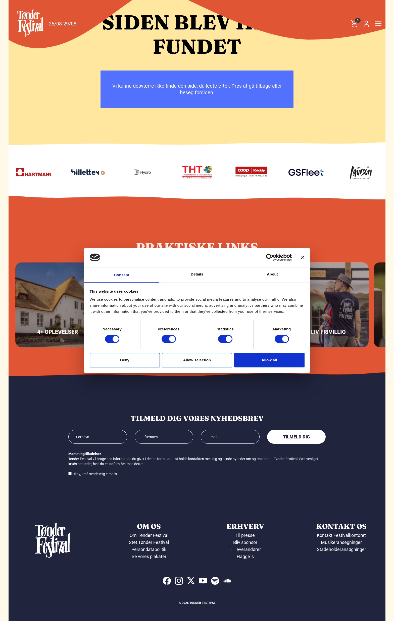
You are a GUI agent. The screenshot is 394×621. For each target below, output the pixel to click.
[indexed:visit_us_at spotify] (215, 581)
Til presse (245, 535)
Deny (124, 360)
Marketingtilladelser (84, 454)
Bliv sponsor (245, 542)
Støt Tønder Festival (149, 542)
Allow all (269, 360)
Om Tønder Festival (149, 535)
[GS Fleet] (356, 172)
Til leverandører (245, 549)
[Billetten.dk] (138, 172)
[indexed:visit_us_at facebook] (167, 581)
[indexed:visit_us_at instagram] (179, 581)
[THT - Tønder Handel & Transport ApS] (247, 172)
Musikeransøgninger (341, 542)
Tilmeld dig (296, 436)
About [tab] (272, 274)
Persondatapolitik (148, 549)
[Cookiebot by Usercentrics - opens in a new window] (270, 257)
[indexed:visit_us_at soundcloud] (227, 581)
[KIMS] (29, 172)
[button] (30, 23)
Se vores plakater (149, 556)
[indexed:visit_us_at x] (191, 581)
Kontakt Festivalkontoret (341, 535)
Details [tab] (197, 274)
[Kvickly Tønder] (302, 172)
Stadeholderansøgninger (341, 549)
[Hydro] (193, 172)
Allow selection (197, 360)
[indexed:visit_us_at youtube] (203, 581)
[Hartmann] (84, 172)
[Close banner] (303, 257)
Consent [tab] (121, 275)
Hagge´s (245, 556)
